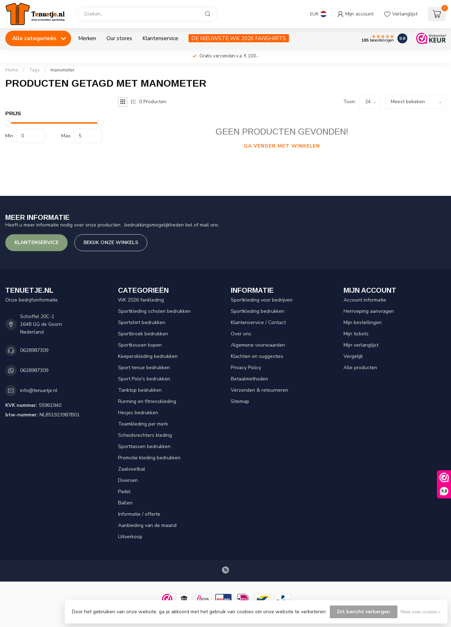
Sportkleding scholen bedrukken (154, 311)
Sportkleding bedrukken (257, 311)
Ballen (125, 502)
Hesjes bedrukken (138, 412)
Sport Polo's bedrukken (144, 378)
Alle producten (360, 367)
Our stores (119, 38)
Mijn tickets (356, 333)
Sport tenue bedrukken (144, 367)
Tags (34, 70)
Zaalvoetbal (131, 469)
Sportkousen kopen (140, 345)
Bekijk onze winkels (111, 242)
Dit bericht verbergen (363, 611)
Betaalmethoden (249, 378)
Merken (87, 38)
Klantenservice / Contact (258, 322)
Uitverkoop (130, 536)
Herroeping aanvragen (369, 311)
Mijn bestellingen (363, 322)
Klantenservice (160, 38)
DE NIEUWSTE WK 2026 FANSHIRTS (238, 38)
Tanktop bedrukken (140, 390)
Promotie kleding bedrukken (149, 457)
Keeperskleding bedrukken (148, 356)
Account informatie (365, 300)
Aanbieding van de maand (147, 525)
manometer (62, 70)
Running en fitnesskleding (147, 401)
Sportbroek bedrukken (143, 333)
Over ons (241, 333)
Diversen (128, 480)
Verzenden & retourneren (259, 390)
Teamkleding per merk (143, 424)
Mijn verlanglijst (361, 345)
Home (11, 70)
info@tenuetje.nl (38, 390)
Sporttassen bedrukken (144, 446)
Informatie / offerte (139, 514)
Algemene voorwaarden (258, 345)
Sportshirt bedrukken (141, 322)
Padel (124, 491)
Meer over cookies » (420, 612)
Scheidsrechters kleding (145, 435)
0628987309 (34, 350)
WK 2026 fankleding (141, 300)
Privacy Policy (246, 367)
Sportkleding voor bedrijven (261, 300)
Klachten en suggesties (257, 356)
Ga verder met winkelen (282, 146)
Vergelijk (353, 356)
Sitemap (240, 401)
